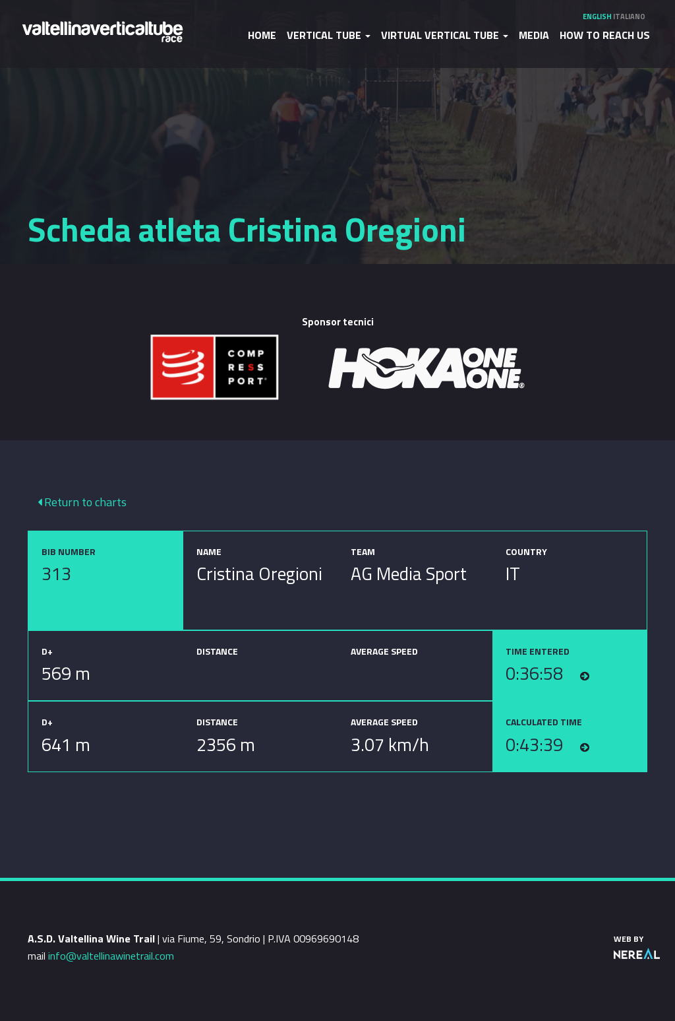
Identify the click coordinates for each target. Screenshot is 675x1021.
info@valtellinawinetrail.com (111, 956)
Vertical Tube (328, 35)
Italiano (629, 16)
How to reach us (605, 35)
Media (534, 35)
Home (262, 35)
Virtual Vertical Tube (444, 35)
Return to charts (82, 502)
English (597, 16)
